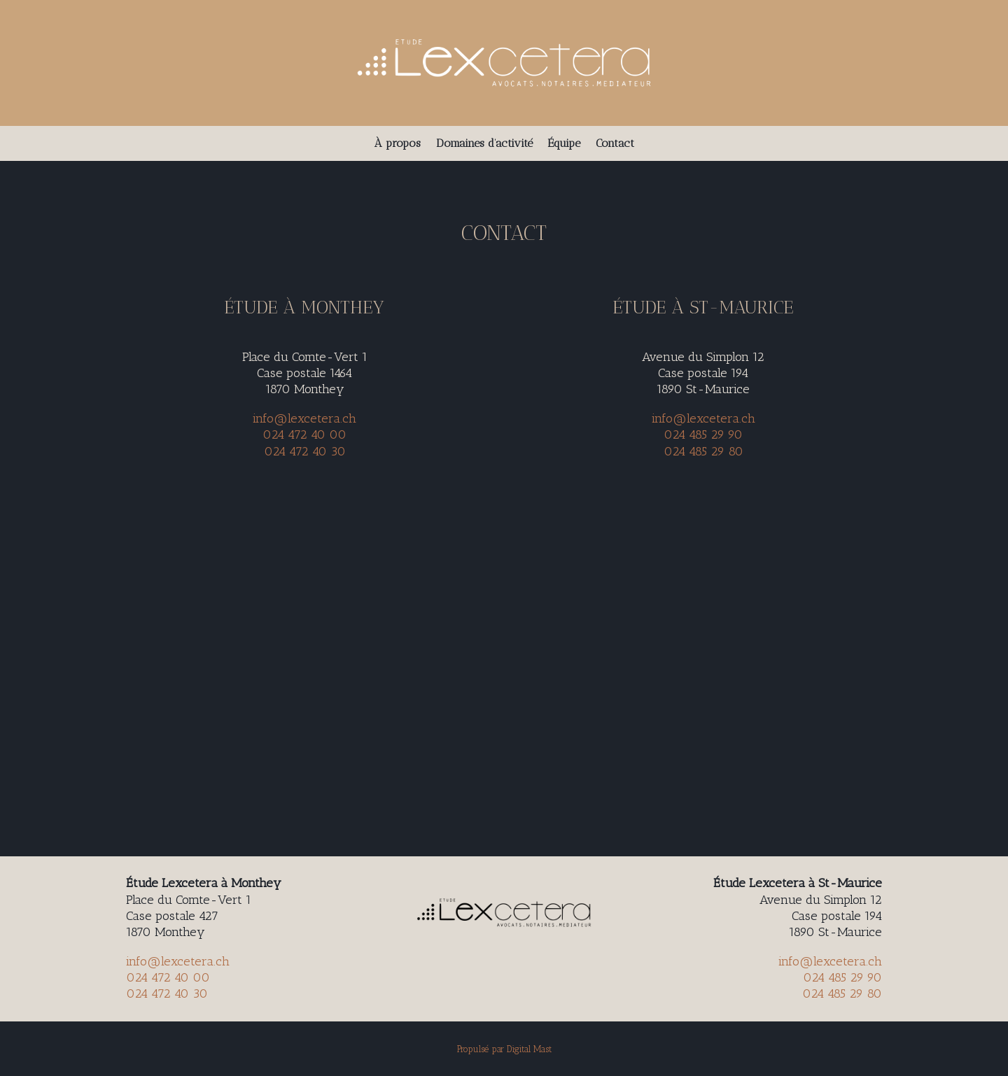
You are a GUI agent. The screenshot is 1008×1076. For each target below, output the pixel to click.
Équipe (564, 144)
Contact (615, 144)
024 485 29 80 (703, 451)
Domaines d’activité (484, 144)
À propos (397, 144)
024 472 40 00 (304, 434)
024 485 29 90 (703, 434)
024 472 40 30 (305, 451)
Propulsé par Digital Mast (504, 1049)
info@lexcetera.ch (304, 418)
